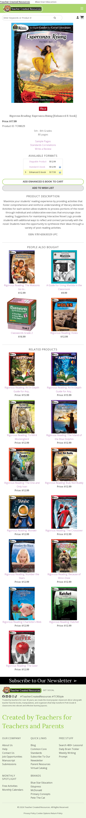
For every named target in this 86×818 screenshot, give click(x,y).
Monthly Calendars (12, 789)
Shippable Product (37, 161)
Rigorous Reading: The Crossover (64, 530)
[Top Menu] (81, 8)
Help (4, 749)
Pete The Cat (38, 797)
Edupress (36, 786)
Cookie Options (43, 813)
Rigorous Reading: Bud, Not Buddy (64, 482)
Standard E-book (37, 166)
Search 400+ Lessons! (71, 745)
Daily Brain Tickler (69, 749)
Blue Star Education (45, 1)
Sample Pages (43, 141)
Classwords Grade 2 (22, 333)
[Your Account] (77, 17)
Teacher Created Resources (15, 1)
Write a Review (43, 148)
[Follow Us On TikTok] (16, 696)
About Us (7, 745)
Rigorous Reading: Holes (64, 333)
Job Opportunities (12, 756)
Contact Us (8, 753)
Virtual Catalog (39, 768)
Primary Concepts (40, 794)
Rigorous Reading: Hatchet (64, 622)
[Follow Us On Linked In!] (7, 696)
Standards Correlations (43, 145)
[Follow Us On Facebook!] (4, 696)
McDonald (36, 790)
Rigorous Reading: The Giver (22, 665)
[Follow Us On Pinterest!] (10, 696)
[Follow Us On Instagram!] (13, 696)
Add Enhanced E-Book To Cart (43, 181)
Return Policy (56, 813)
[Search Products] (54, 18)
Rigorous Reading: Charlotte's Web (22, 622)
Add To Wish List (43, 188)
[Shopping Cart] (81, 17)
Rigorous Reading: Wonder (22, 530)
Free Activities (9, 786)
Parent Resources (40, 764)
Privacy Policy (30, 813)
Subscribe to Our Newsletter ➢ (43, 681)
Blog (33, 745)
